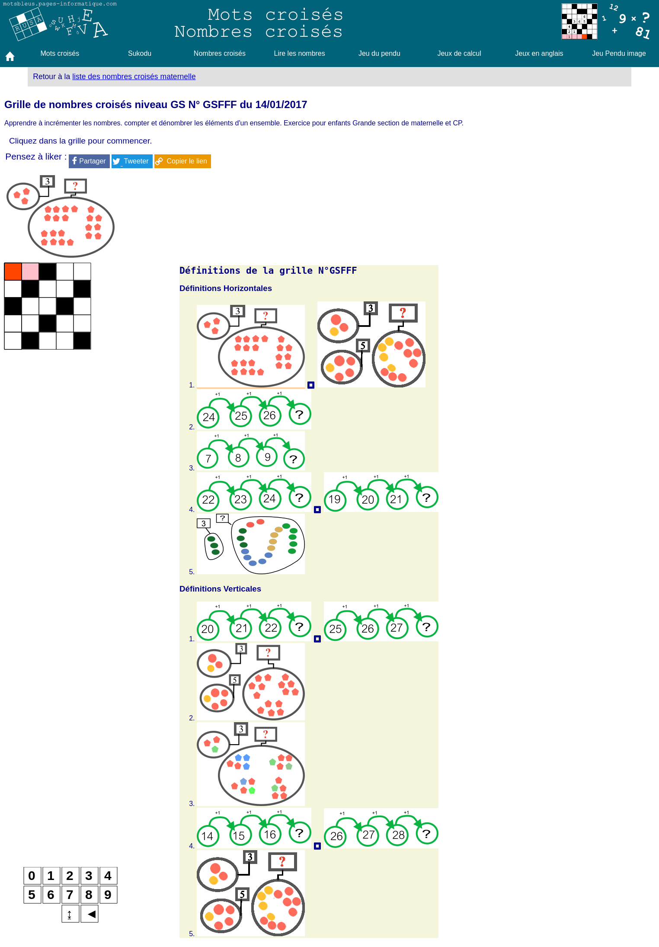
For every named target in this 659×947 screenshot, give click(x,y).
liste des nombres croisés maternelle (134, 76)
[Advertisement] (546, 321)
